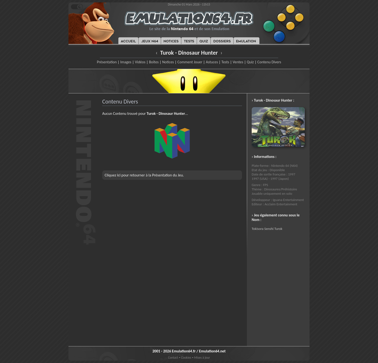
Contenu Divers (269, 62)
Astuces (212, 62)
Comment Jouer (189, 62)
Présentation (107, 62)
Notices (168, 62)
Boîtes (154, 62)
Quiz (250, 62)
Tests (225, 62)
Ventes (238, 62)
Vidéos (140, 62)
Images (125, 62)
